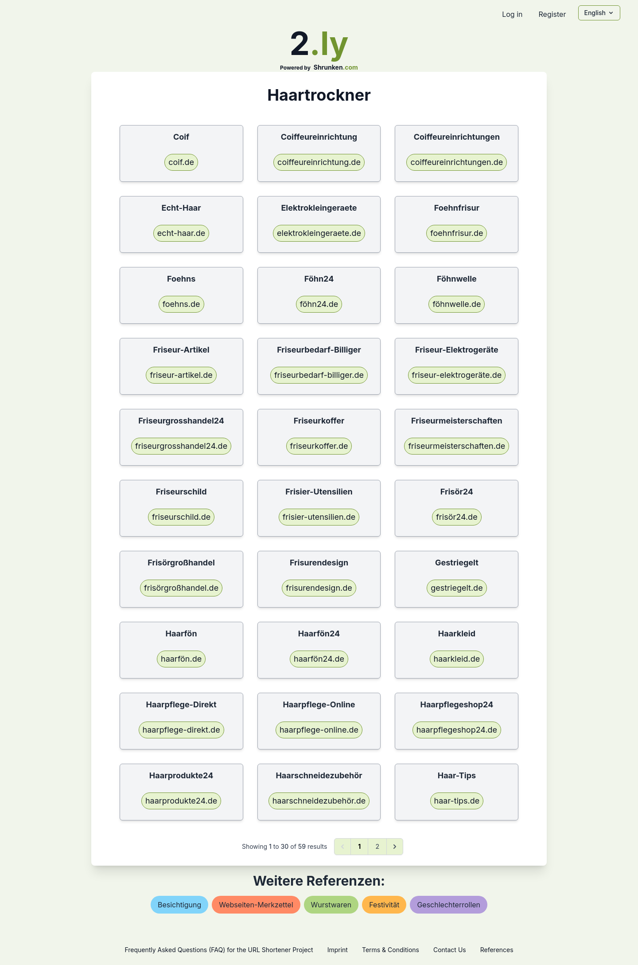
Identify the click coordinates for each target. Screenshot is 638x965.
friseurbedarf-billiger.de (319, 375)
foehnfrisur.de (456, 233)
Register (552, 14)
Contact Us (449, 949)
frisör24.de (456, 517)
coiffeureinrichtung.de (319, 162)
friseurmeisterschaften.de (456, 446)
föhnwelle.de (456, 304)
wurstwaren (331, 904)
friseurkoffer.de (319, 446)
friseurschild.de (181, 517)
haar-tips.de (457, 800)
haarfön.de (181, 658)
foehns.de (181, 304)
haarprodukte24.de (181, 800)
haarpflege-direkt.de (181, 729)
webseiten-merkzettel (256, 904)
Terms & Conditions (390, 949)
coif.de (181, 162)
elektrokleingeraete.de (319, 233)
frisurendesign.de (319, 587)
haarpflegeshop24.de (456, 729)
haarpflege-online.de (319, 729)
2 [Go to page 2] (377, 846)
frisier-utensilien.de (319, 517)
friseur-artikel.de (181, 375)
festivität (384, 904)
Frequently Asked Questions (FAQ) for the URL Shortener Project (218, 949)
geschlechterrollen (448, 904)
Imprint (337, 949)
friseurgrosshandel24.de (181, 446)
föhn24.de (319, 304)
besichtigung (179, 904)
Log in (512, 14)
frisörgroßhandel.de (181, 587)
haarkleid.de (457, 658)
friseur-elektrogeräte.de (457, 375)
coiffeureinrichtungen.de (456, 162)
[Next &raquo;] (394, 846)
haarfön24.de (319, 658)
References (497, 949)
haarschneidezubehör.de (319, 800)
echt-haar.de (181, 233)
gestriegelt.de (456, 587)
